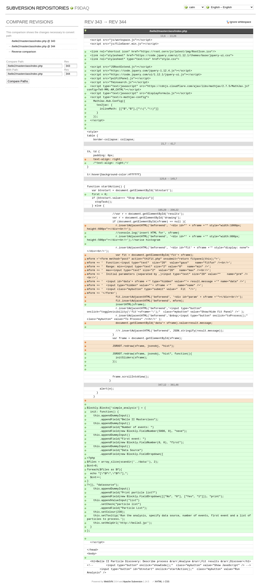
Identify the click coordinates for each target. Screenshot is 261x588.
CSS (167, 581)
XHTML (158, 581)
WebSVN (108, 581)
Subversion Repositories (37, 8)
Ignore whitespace (240, 21)
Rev (66, 61)
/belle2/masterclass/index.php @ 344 (33, 46)
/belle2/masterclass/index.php (168, 31)
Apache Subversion (133, 581)
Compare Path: (15, 61)
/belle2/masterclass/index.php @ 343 (33, 41)
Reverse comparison (24, 51)
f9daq (82, 8)
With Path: (12, 69)
